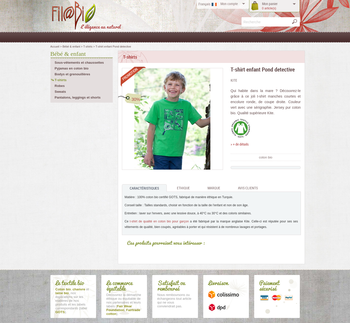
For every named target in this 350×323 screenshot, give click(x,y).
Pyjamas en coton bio (72, 68)
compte (229, 3)
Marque (214, 188)
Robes (60, 86)
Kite (234, 80)
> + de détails (240, 144)
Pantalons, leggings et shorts (78, 97)
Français (204, 4)
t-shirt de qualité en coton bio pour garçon (159, 221)
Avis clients (248, 188)
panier (270, 6)
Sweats (60, 92)
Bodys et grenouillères (72, 74)
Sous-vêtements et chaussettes (79, 62)
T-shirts (61, 80)
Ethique (183, 188)
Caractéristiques (144, 188)
